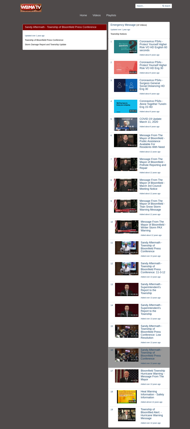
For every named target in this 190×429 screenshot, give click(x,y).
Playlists (111, 15)
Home (83, 15)
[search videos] (148, 6)
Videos (97, 15)
